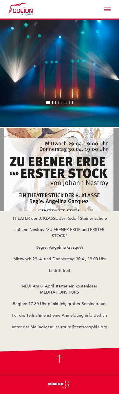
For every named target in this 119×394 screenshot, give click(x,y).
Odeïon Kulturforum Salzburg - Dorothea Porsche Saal (28, 9)
